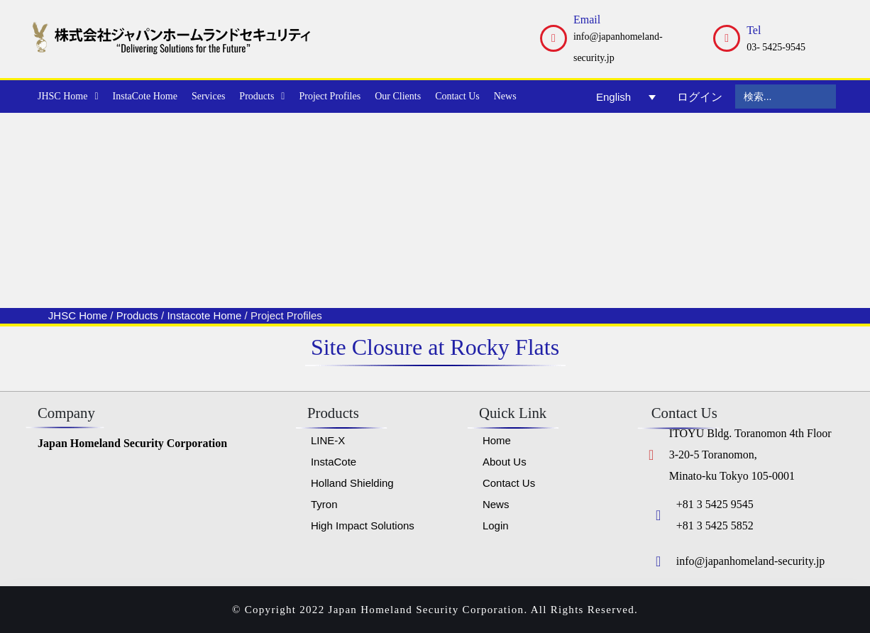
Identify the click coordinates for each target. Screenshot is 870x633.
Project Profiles (329, 96)
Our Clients (398, 96)
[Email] (553, 38)
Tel (754, 30)
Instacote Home (204, 315)
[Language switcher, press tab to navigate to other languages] (626, 96)
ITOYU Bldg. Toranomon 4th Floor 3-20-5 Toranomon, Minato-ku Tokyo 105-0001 (750, 454)
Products (262, 96)
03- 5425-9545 (776, 47)
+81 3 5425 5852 (715, 525)
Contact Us (457, 96)
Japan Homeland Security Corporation (132, 443)
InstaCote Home (145, 96)
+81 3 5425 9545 (715, 504)
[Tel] (726, 38)
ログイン (699, 97)
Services (208, 96)
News (505, 96)
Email (586, 19)
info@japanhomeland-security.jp (750, 561)
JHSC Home (68, 96)
